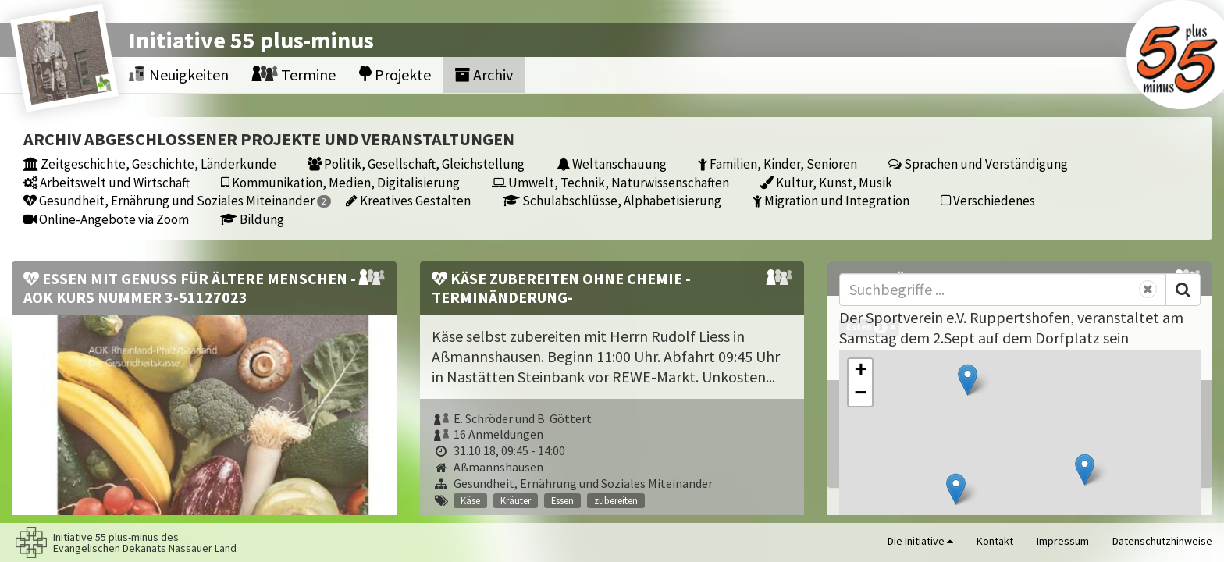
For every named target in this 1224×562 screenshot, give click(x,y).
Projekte (395, 74)
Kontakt (995, 541)
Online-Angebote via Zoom (106, 219)
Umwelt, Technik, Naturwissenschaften (610, 182)
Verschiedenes (988, 200)
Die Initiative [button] (920, 541)
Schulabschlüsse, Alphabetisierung (612, 200)
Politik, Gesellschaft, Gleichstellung (416, 163)
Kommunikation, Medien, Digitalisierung (340, 182)
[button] (967, 380)
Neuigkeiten (179, 74)
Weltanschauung (612, 163)
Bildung (252, 219)
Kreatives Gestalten (408, 200)
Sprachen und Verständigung (978, 163)
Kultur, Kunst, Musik (826, 182)
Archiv (483, 74)
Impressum (1063, 541)
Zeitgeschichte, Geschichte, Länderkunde (149, 163)
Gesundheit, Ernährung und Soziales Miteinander (177, 200)
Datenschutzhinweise (1162, 541)
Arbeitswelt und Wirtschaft (106, 182)
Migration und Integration (831, 200)
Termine (294, 74)
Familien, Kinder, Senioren (777, 163)
